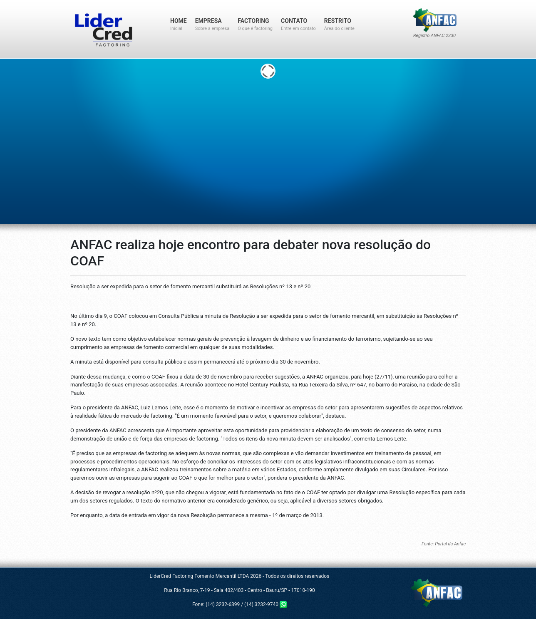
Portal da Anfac (450, 544)
